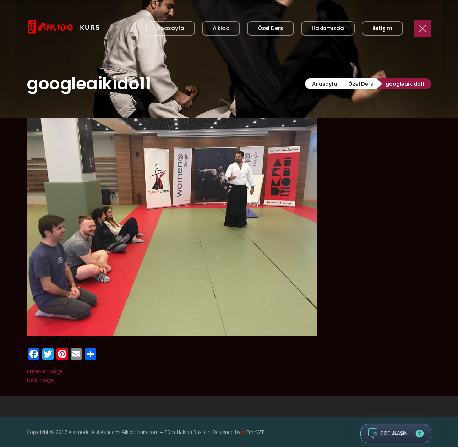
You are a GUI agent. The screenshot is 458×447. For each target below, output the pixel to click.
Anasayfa (324, 84)
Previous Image (44, 371)
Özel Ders (360, 84)
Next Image (40, 380)
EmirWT (255, 432)
